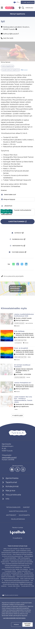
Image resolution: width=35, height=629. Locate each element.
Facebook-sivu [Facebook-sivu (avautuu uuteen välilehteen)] (16, 239)
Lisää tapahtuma (28, 2)
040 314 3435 (8, 38)
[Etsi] (23, 7)
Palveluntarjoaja (18, 519)
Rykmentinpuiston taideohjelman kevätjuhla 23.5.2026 (16, 552)
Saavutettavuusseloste (18, 511)
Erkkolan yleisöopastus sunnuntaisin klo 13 (16, 565)
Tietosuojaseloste (13, 507)
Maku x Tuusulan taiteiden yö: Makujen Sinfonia (17, 548)
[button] (17, 276)
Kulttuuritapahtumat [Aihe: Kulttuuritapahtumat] (7, 66)
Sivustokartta (24, 515)
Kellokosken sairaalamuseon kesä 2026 (21, 561)
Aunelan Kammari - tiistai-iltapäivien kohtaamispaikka (17, 554)
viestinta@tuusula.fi (9, 457)
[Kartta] (19, 7)
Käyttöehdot (11, 515)
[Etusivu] (9, 8)
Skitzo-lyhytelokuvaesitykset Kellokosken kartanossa (16, 563)
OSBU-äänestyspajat (23, 558)
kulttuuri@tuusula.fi (11, 34)
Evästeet (26, 507)
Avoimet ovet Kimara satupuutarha (12, 556)
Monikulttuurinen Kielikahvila (13, 567)
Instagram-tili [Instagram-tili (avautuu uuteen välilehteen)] (16, 246)
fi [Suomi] (16, 2)
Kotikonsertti (5, 561)
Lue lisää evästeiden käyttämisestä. (14, 618)
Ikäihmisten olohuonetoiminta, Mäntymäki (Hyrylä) (16, 560)
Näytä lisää (18, 415)
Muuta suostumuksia (11, 595)
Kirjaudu (29, 8)
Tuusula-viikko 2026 (13, 586)
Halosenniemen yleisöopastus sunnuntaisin (16, 580)
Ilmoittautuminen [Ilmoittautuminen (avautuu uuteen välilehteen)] (16, 221)
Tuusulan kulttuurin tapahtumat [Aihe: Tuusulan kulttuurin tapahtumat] (11, 70)
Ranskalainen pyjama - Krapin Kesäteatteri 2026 (16, 550)
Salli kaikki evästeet (27, 624)
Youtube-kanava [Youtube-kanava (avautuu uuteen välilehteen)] (16, 252)
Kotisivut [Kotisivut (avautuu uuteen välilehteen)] (16, 233)
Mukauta (16, 624)
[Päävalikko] (2, 7)
